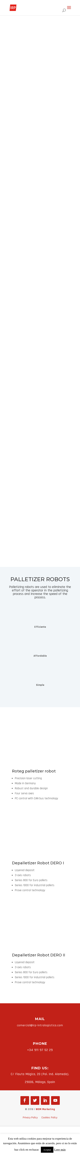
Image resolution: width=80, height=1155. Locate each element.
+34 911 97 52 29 (40, 1050)
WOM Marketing (45, 1109)
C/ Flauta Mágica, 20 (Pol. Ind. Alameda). (40, 1074)
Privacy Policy (30, 1117)
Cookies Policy (49, 1117)
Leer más (60, 1149)
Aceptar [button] (47, 1149)
